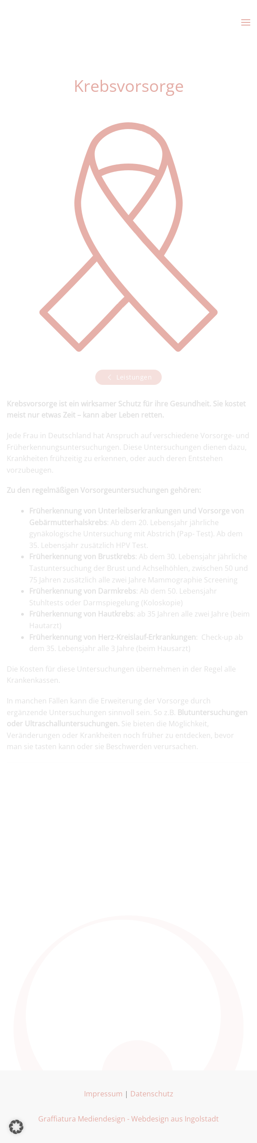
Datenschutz (151, 1094)
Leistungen (128, 377)
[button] (245, 22)
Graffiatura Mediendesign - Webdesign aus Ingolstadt (128, 1119)
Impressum (103, 1094)
